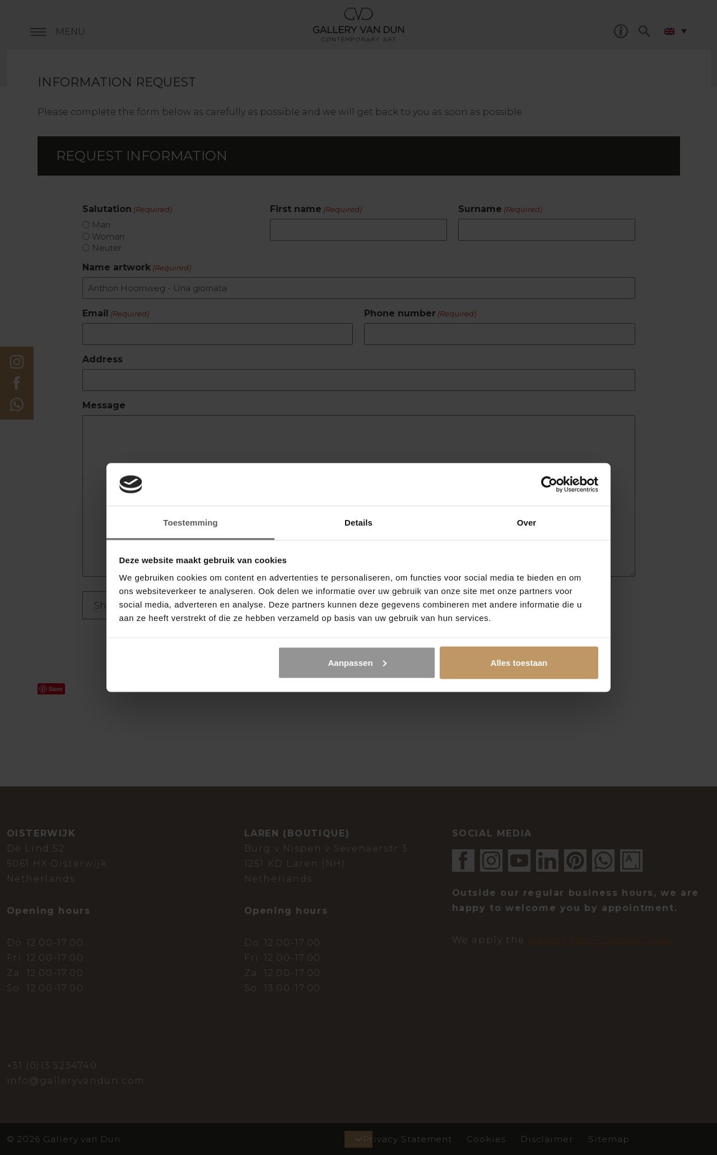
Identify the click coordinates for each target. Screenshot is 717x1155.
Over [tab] (527, 522)
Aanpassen (357, 662)
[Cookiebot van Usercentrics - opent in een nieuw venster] (549, 484)
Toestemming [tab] (190, 522)
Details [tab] (358, 522)
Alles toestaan (519, 662)
